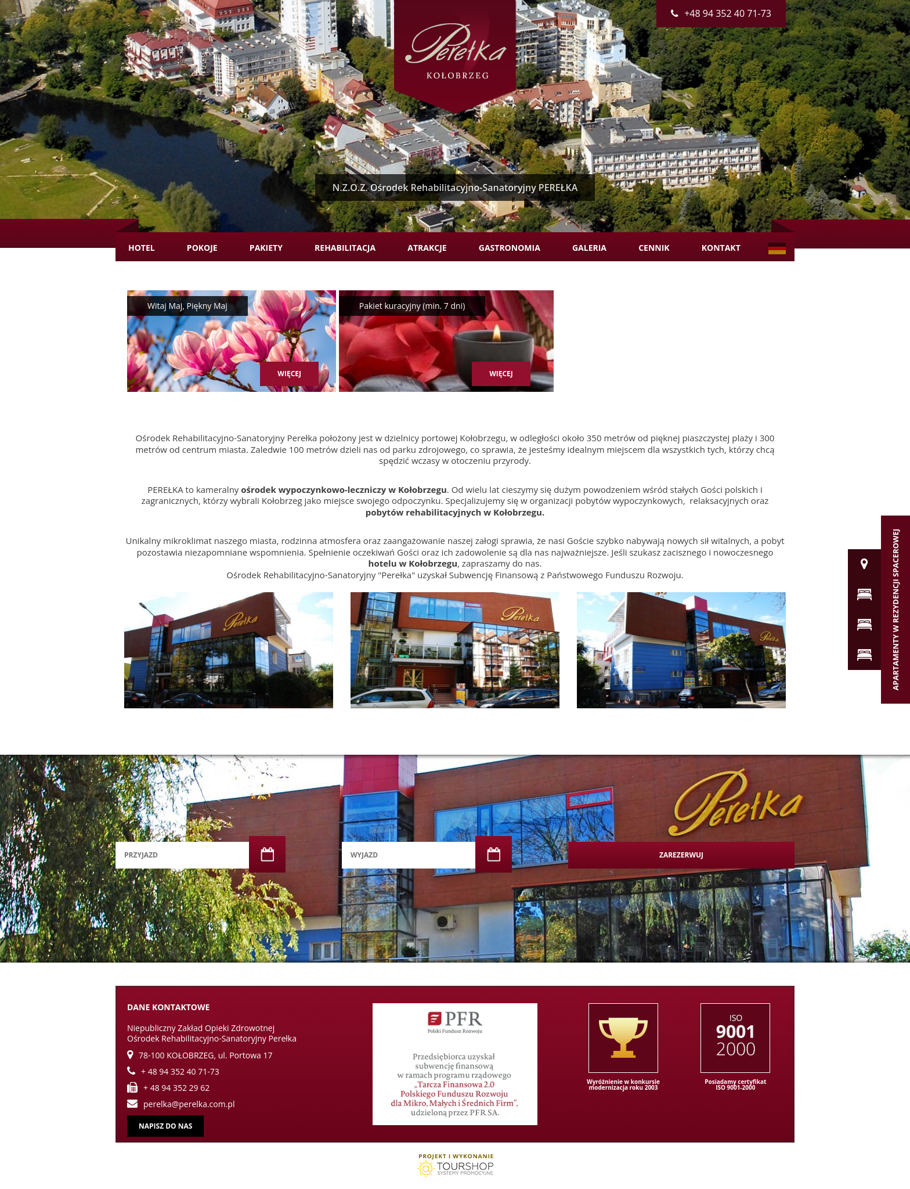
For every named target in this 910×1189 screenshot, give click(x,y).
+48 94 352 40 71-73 (721, 13)
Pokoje (202, 247)
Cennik (653, 247)
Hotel (141, 247)
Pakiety (266, 247)
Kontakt (721, 247)
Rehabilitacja (345, 247)
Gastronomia (509, 247)
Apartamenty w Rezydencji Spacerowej (895, 609)
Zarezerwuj (681, 855)
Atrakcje (426, 247)
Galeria (589, 247)
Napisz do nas (165, 1126)
